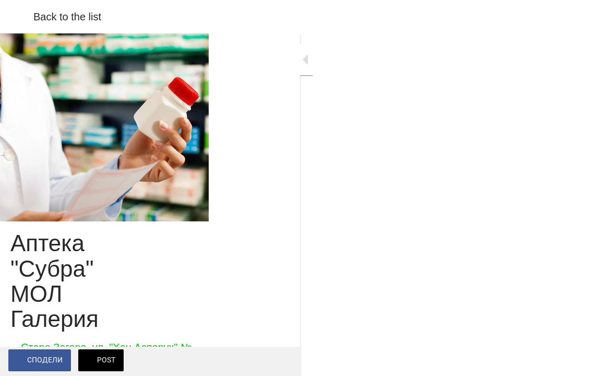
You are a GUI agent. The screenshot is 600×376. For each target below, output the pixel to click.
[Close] (16, 16)
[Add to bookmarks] (579, 361)
